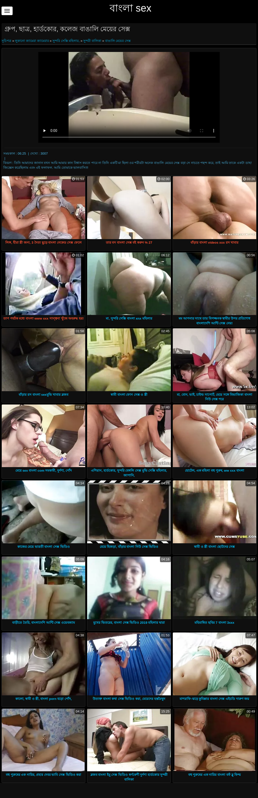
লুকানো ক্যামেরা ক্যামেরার (32, 41)
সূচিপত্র (7, 41)
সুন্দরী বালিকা (92, 41)
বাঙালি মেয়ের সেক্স (118, 41)
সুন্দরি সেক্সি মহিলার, (66, 41)
